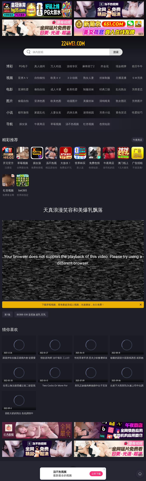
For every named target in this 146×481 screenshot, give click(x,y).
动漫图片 (72, 101)
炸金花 (105, 66)
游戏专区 (72, 66)
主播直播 (121, 78)
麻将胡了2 (88, 66)
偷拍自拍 (39, 89)
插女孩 (23, 124)
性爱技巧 (137, 112)
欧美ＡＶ (56, 78)
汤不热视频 (72, 124)
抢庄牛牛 (137, 66)
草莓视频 (56, 124)
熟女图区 (121, 101)
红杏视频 (88, 124)
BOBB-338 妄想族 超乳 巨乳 (31, 314)
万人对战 (56, 66)
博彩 (9, 66)
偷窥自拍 (23, 101)
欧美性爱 (72, 89)
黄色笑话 (121, 112)
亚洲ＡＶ (23, 78)
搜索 (116, 52)
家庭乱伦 (39, 112)
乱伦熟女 (121, 89)
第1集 (7, 314)
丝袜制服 (104, 78)
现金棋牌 (121, 66)
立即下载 (96, 473)
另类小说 (104, 112)
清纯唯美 (104, 101)
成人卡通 (56, 89)
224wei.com (73, 43)
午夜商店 (39, 124)
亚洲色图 (39, 101)
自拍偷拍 (39, 78)
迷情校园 (88, 112)
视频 (9, 77)
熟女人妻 (88, 78)
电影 (9, 89)
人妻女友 (56, 112)
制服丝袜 (88, 89)
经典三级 (104, 89)
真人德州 (39, 66)
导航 (9, 124)
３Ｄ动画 (72, 78)
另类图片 (137, 101)
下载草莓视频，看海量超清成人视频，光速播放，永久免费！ (92, 305)
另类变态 (137, 89)
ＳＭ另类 (137, 78)
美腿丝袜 (88, 101)
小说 (9, 112)
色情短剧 (104, 124)
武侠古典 (72, 112)
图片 (9, 101)
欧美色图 (56, 101)
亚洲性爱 (23, 89)
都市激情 (23, 112)
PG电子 (23, 66)
